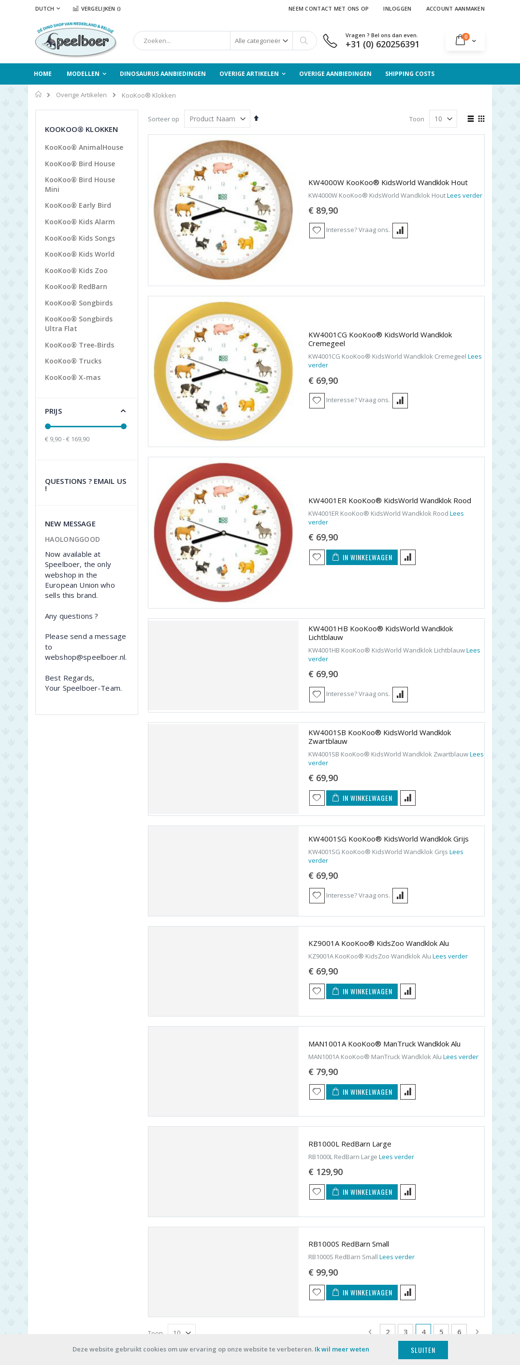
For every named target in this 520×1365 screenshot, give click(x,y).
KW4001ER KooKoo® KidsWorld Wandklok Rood (306, 317)
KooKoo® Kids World (80, 254)
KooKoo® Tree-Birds (79, 344)
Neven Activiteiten (351, 1278)
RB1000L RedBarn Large (266, 911)
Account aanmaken (455, 8)
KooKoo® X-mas (73, 377)
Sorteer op (163, 119)
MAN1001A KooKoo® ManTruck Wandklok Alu (301, 811)
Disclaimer (166, 1272)
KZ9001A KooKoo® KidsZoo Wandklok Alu (295, 711)
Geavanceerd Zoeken (270, 1254)
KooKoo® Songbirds (79, 302)
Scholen (47, 1216)
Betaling (163, 1224)
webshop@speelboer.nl (360, 1266)
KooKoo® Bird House (80, 163)
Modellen (252, 1199)
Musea (45, 1253)
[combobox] (225, 40)
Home (39, 94)
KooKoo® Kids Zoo (76, 270)
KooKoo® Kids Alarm (80, 221)
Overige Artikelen (81, 95)
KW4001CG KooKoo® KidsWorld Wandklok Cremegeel (316, 230)
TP (415, 1242)
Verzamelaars (56, 1271)
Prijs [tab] (53, 411)
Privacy (162, 1260)
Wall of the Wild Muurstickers (435, 1227)
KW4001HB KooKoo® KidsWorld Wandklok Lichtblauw (315, 410)
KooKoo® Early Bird (78, 205)
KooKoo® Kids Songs (80, 238)
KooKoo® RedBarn (76, 286)
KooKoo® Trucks (73, 360)
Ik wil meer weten (342, 1349)
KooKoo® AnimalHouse (84, 147)
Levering (163, 1236)
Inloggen (397, 8)
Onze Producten (175, 1199)
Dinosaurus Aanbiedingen (258, 1214)
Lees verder (381, 157)
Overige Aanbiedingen (271, 1242)
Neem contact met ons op (329, 8)
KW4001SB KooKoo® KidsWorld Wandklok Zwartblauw (317, 510)
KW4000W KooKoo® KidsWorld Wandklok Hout (305, 144)
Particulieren (53, 1198)
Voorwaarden (171, 1248)
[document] (260, 1349)
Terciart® (426, 1199)
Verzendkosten (174, 1211)
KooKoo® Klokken (439, 1211)
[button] (234, 193)
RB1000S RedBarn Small (265, 1011)
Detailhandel (54, 1235)
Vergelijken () (96, 8)
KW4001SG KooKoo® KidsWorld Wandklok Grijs (305, 611)
